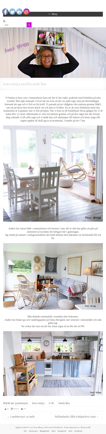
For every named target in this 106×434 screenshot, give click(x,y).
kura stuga (38, 403)
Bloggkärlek (44, 431)
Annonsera (33, 431)
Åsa (8, 408)
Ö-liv (24, 408)
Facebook (78, 431)
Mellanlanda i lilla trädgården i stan (77, 416)
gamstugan (21, 403)
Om (25, 431)
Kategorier (62, 431)
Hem (70, 431)
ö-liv (51, 403)
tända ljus (64, 403)
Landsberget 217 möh (21, 416)
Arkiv (53, 431)
